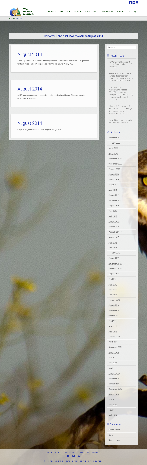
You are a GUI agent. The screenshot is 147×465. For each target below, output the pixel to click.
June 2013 (113, 405)
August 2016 (114, 274)
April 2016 (113, 295)
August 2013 (114, 394)
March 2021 (113, 153)
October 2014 (114, 342)
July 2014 (112, 358)
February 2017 (114, 253)
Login (49, 452)
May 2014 (113, 368)
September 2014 (115, 347)
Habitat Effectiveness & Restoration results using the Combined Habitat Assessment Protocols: (121, 110)
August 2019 (114, 179)
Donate (57, 452)
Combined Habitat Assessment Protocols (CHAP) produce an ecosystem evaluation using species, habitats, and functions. (121, 93)
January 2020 (114, 174)
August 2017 (114, 237)
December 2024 (115, 138)
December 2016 (115, 263)
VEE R (100, 461)
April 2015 (113, 331)
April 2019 (113, 190)
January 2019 (114, 195)
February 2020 (114, 169)
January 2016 (114, 305)
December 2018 (115, 200)
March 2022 (113, 148)
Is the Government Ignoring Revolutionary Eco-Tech (121, 121)
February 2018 (114, 221)
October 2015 (114, 316)
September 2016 (115, 268)
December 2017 (115, 232)
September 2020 (115, 164)
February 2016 (114, 300)
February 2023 (114, 143)
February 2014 (114, 373)
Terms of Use (84, 452)
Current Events (114, 430)
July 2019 (112, 185)
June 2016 (113, 284)
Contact (96, 452)
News (111, 435)
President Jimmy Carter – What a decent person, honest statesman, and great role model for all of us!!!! (121, 77)
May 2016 (113, 289)
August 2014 (29, 54)
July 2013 (112, 399)
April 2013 (113, 415)
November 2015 (115, 310)
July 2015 (112, 321)
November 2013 (115, 384)
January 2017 (114, 258)
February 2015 (114, 337)
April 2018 (113, 216)
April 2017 (113, 248)
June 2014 (113, 363)
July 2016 (112, 279)
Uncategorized (114, 440)
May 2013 (113, 410)
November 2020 (115, 159)
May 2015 (113, 326)
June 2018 (113, 211)
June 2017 (113, 242)
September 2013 (115, 389)
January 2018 (114, 227)
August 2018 (114, 206)
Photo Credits (69, 452)
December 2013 (115, 378)
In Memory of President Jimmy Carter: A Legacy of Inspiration (120, 64)
